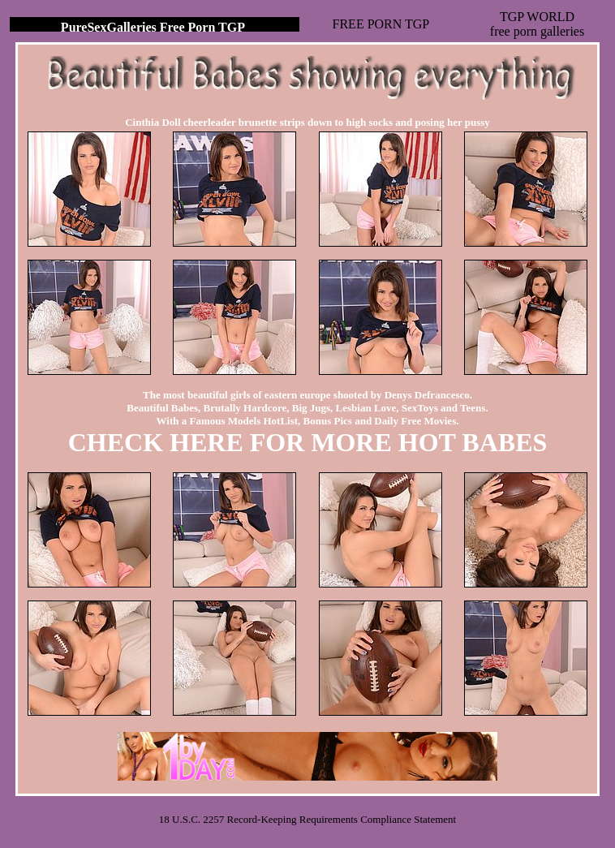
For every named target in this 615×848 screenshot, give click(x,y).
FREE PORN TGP (381, 24)
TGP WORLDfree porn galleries (537, 24)
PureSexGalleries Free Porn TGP (153, 27)
